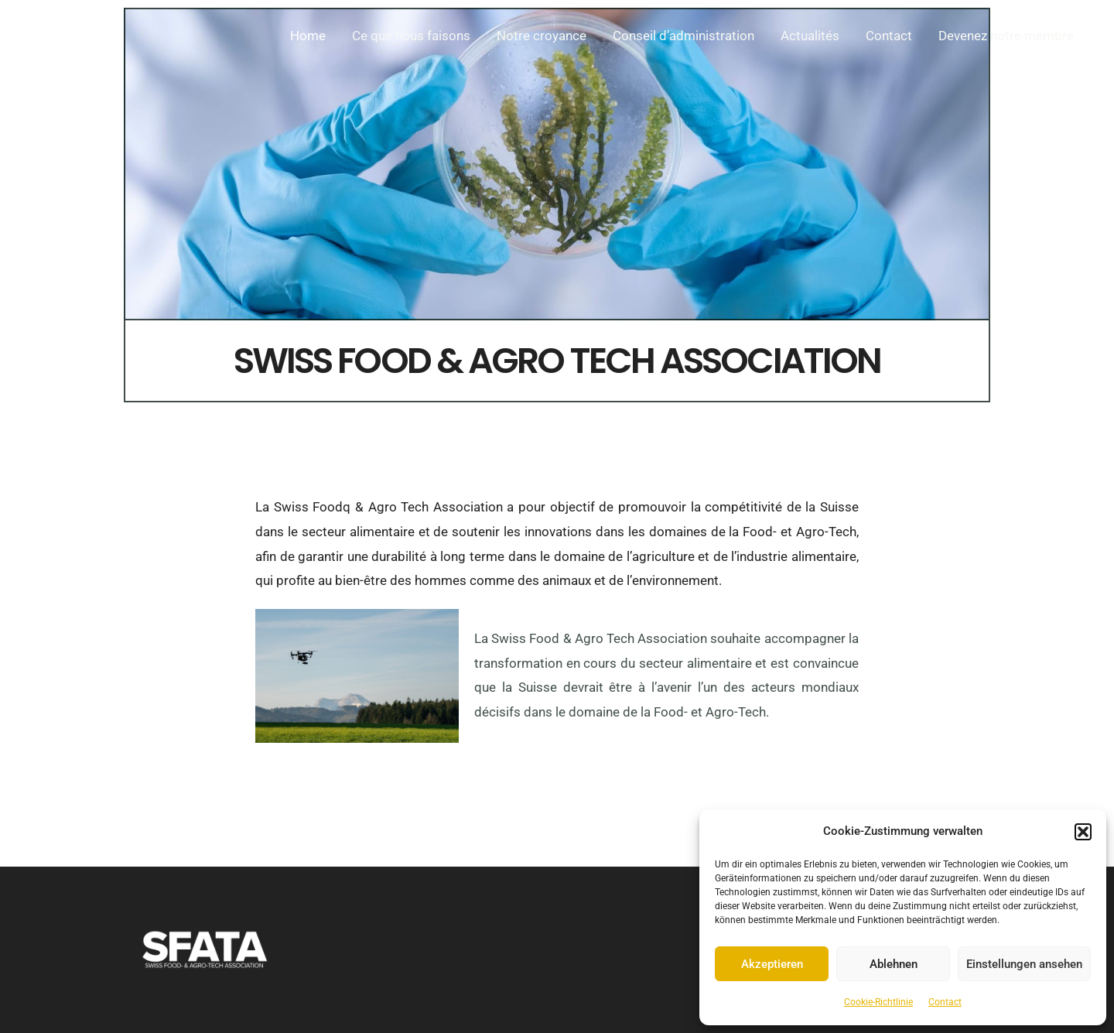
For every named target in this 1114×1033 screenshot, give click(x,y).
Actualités (810, 35)
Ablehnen (894, 964)
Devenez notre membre (1006, 35)
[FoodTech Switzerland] (73, 34)
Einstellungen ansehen (1024, 964)
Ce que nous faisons (411, 35)
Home (308, 35)
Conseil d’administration (683, 35)
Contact (945, 1002)
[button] (1083, 832)
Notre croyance (541, 35)
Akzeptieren (772, 964)
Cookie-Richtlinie (878, 1002)
